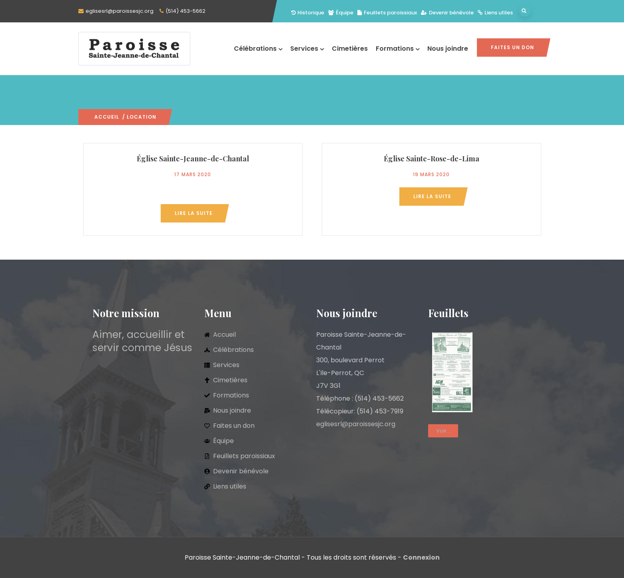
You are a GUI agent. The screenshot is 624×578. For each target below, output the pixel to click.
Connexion (421, 557)
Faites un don (512, 47)
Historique (307, 12)
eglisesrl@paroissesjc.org (120, 11)
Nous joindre (447, 48)
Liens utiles (495, 12)
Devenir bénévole (447, 12)
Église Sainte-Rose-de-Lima (431, 158)
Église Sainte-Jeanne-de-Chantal (193, 158)
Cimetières (350, 48)
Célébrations (258, 48)
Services (307, 48)
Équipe (340, 12)
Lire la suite (194, 213)
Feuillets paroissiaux (387, 12)
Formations (397, 48)
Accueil (106, 116)
